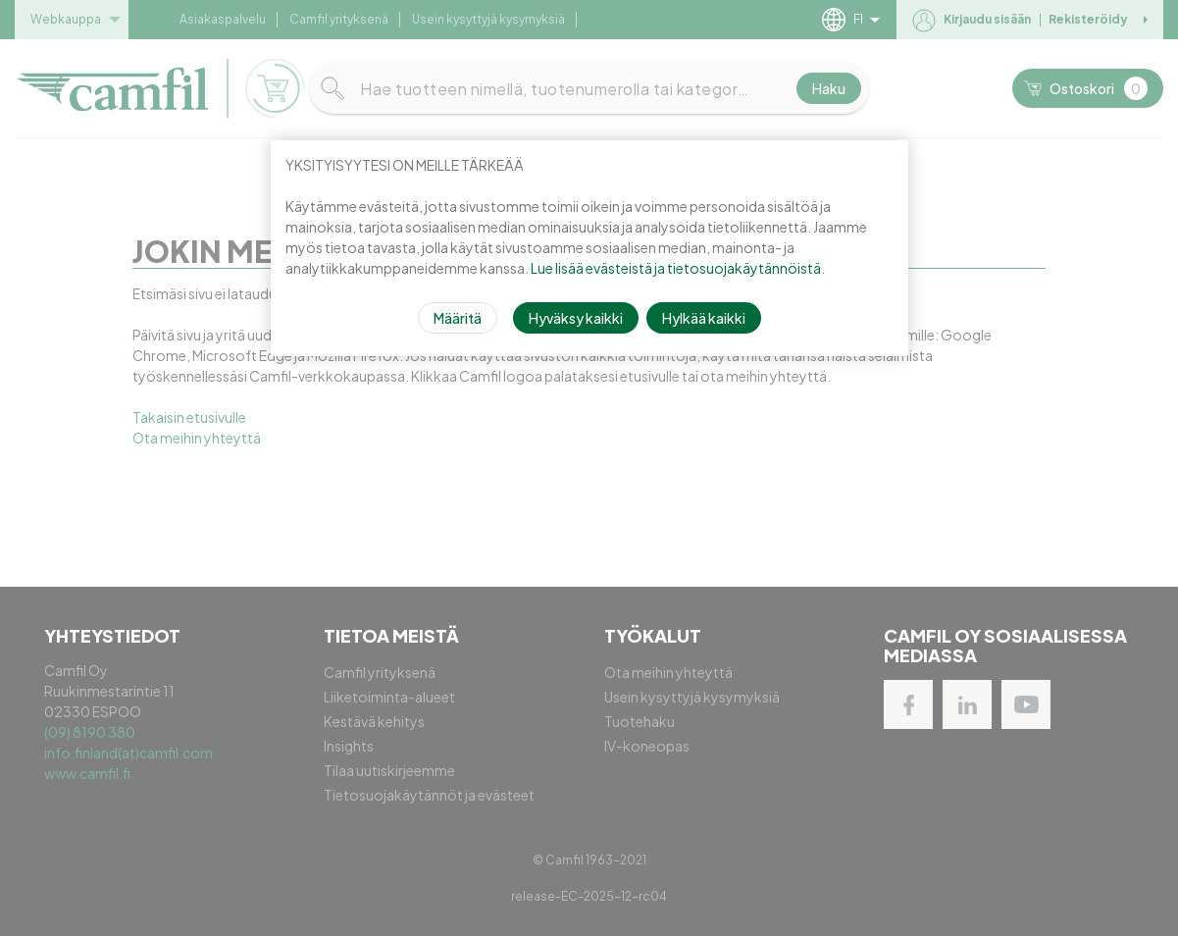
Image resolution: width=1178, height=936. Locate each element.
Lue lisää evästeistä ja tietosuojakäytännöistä (676, 268)
